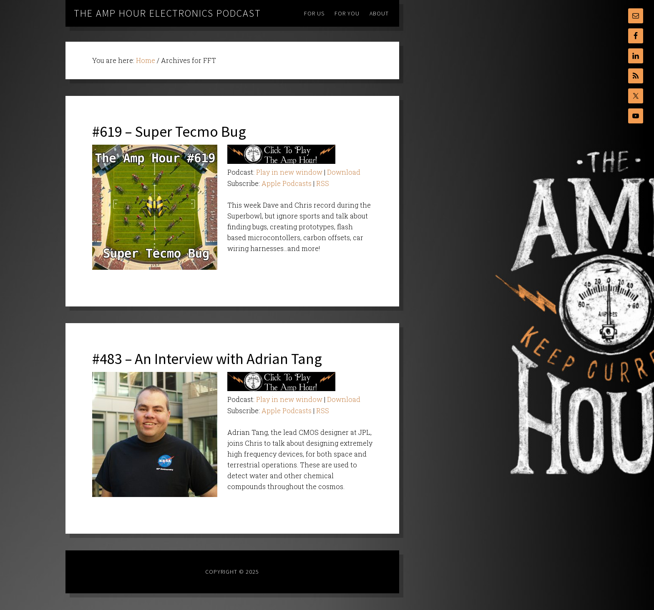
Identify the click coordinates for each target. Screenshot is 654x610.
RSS (322, 183)
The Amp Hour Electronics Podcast (167, 13)
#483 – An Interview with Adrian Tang (207, 358)
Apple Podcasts (287, 183)
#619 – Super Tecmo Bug (169, 131)
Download (343, 172)
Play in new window (289, 172)
